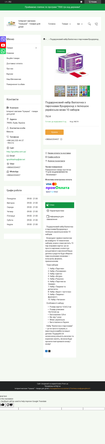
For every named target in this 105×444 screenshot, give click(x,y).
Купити (54, 132)
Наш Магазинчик (14, 79)
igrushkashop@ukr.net (16, 159)
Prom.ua (65, 384)
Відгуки (10, 74)
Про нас (10, 69)
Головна (51, 24)
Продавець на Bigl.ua (53, 386)
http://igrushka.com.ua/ (16, 152)
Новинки (10, 53)
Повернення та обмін (16, 84)
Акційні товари (13, 58)
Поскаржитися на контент (59, 388)
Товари (65, 24)
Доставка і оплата (14, 63)
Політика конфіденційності (80, 388)
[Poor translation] (9, 405)
